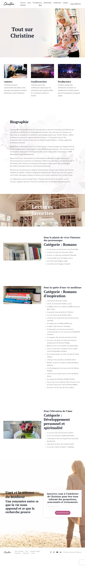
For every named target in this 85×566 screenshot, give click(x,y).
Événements (47, 3)
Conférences (57, 3)
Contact (65, 3)
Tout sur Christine (23, 4)
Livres (29, 3)
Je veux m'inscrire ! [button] (62, 521)
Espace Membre (75, 4)
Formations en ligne (37, 4)
